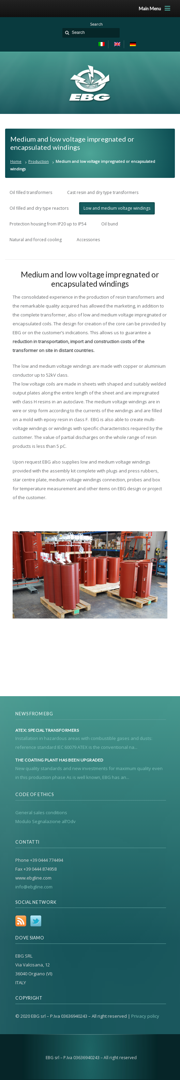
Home (15, 161)
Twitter (35, 920)
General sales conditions (41, 812)
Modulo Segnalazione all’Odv (45, 821)
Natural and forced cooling (36, 240)
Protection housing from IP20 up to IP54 (48, 224)
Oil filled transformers (31, 192)
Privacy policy (145, 1016)
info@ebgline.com (33, 887)
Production (38, 161)
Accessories (88, 240)
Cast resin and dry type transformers (102, 192)
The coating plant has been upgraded (59, 760)
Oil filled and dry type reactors (39, 208)
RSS (20, 920)
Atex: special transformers (47, 730)
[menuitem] (101, 44)
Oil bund (109, 224)
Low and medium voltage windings (117, 208)
